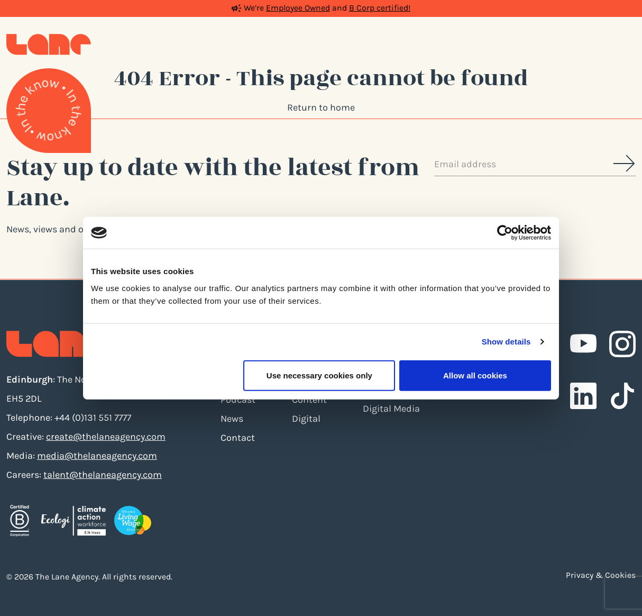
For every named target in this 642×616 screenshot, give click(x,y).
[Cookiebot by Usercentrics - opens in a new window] (504, 233)
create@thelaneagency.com (106, 436)
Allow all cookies (475, 374)
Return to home (321, 107)
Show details (506, 341)
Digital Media (391, 408)
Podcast (238, 399)
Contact (238, 437)
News (232, 418)
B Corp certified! (379, 8)
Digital (306, 418)
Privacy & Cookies (601, 575)
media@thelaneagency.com (97, 455)
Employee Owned (298, 8)
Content (309, 399)
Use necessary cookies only (319, 374)
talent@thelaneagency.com (102, 475)
